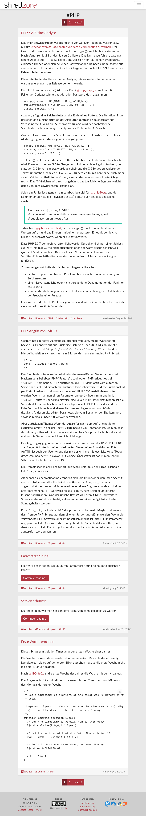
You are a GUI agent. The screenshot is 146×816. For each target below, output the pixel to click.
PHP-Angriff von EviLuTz (39, 331)
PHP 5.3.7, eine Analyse (38, 33)
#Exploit (51, 543)
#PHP (50, 318)
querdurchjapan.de (87, 809)
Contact (22, 809)
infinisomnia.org (87, 806)
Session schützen (33, 601)
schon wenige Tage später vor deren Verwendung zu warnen (72, 47)
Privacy (38, 809)
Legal (30, 809)
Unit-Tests (99, 192)
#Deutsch (40, 318)
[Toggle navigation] (138, 4)
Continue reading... (35, 578)
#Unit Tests (76, 318)
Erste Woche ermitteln (37, 642)
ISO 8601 (38, 673)
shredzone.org (87, 803)
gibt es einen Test (50, 228)
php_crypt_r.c (88, 90)
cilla (65, 808)
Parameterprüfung (34, 556)
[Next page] (78, 22)
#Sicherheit (62, 318)
